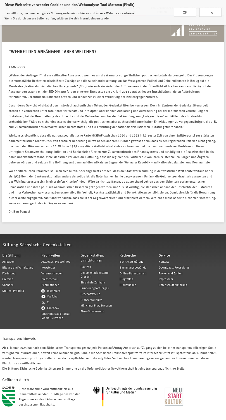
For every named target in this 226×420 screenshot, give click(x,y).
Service (164, 255)
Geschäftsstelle (90, 294)
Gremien (7, 279)
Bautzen (86, 267)
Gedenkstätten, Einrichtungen (92, 258)
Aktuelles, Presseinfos (55, 261)
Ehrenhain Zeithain (93, 282)
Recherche (128, 255)
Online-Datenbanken (133, 273)
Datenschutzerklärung (173, 285)
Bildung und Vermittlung (17, 267)
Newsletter (48, 267)
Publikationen (50, 285)
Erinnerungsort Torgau (95, 288)
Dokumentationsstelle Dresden (95, 274)
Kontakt (164, 261)
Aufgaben (8, 261)
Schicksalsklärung (131, 261)
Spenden (8, 285)
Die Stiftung (11, 255)
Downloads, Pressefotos (174, 267)
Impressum (166, 279)
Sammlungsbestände (133, 267)
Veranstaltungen (51, 273)
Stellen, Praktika (13, 291)
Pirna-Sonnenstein (92, 311)
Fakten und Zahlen (170, 273)
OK (185, 10)
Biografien (126, 279)
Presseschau (49, 279)
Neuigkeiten (50, 255)
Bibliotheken (128, 285)
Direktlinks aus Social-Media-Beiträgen (56, 316)
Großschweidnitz (91, 300)
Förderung (8, 273)
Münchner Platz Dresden (96, 305)
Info (210, 10)
